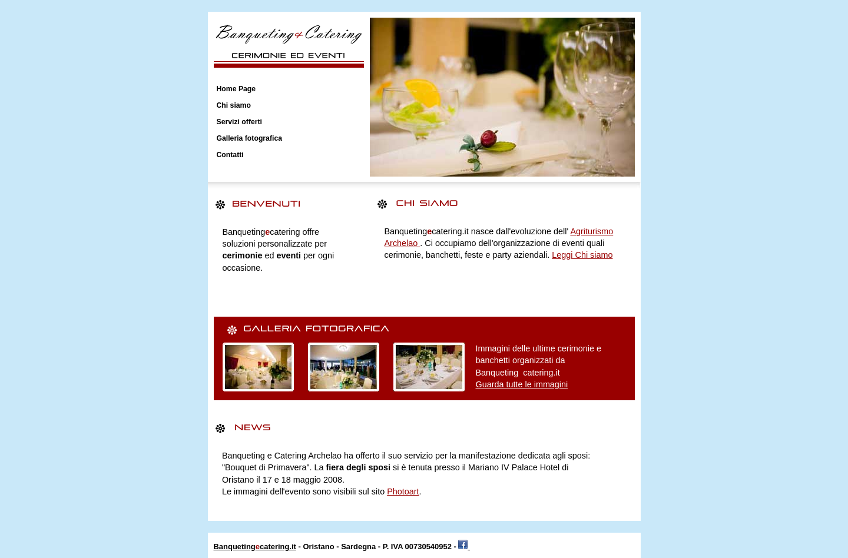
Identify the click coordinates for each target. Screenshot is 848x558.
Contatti (230, 155)
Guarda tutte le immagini (522, 384)
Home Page (236, 89)
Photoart (403, 491)
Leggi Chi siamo (582, 255)
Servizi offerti (240, 122)
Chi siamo (234, 105)
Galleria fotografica (250, 138)
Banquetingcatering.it (255, 546)
